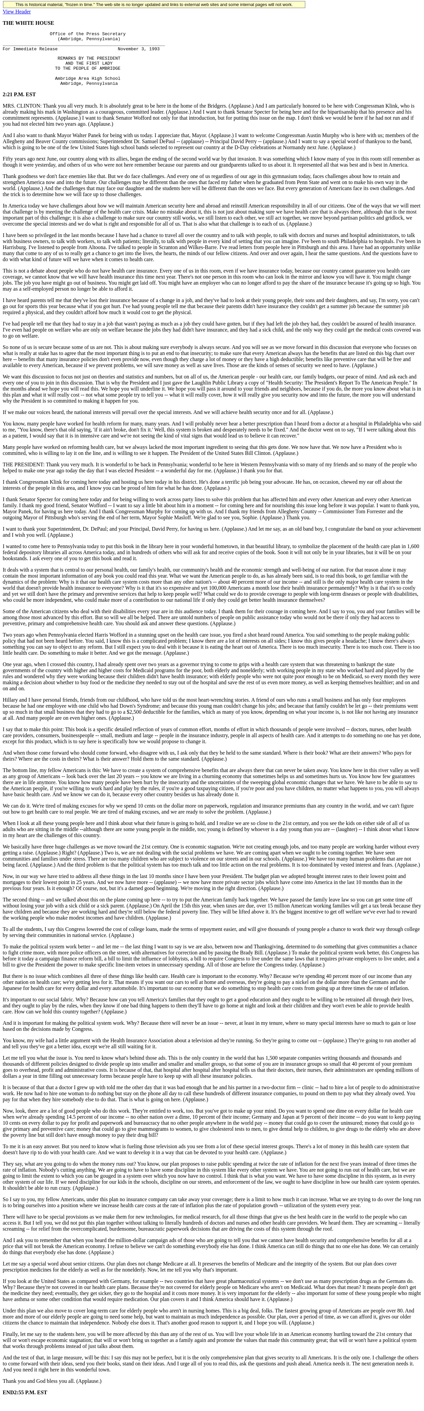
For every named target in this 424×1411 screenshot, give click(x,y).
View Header (17, 11)
